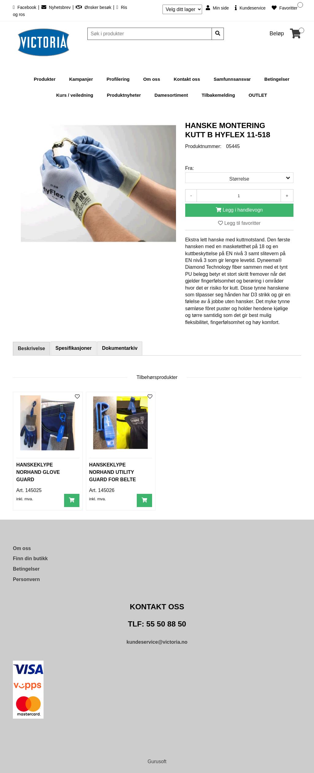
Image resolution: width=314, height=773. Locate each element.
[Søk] (150, 34)
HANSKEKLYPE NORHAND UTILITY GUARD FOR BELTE (112, 472)
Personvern (26, 579)
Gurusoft (156, 761)
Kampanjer (81, 79)
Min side (217, 7)
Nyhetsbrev (56, 7)
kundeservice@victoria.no (157, 642)
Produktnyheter (124, 95)
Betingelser (276, 79)
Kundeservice (250, 7)
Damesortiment (171, 95)
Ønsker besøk (94, 7)
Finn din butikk (30, 558)
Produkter (45, 79)
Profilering (117, 79)
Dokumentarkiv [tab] (120, 348)
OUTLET (258, 95)
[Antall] (239, 195)
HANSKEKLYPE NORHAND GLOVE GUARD (38, 472)
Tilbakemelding (218, 95)
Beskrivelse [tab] (31, 348)
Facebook (25, 7)
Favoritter (284, 7)
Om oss (151, 79)
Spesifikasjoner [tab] (74, 348)
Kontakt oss (187, 79)
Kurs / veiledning (74, 95)
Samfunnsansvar (232, 79)
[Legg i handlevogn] (239, 210)
